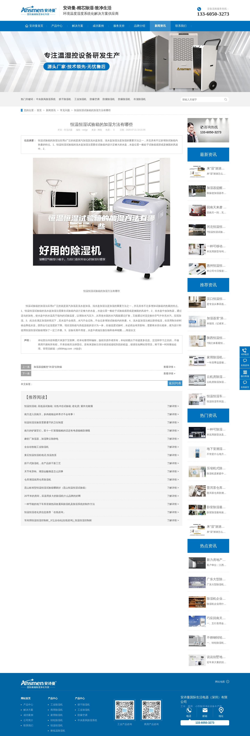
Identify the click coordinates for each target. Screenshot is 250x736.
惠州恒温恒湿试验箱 (217, 265)
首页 (39, 110)
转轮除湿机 (57, 720)
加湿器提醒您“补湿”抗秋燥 (48, 366)
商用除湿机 (57, 709)
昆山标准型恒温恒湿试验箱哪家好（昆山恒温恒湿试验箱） (56, 487)
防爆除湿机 (124, 99)
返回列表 (175, 383)
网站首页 (26, 698)
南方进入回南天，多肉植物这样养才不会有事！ (49, 414)
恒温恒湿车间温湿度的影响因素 (217, 396)
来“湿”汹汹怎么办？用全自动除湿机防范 (217, 168)
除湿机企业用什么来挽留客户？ (217, 598)
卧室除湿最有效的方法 (217, 507)
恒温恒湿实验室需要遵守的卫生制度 (43, 422)
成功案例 (98, 25)
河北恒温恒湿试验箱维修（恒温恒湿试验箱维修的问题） (217, 226)
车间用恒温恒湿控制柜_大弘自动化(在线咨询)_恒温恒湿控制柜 (58, 520)
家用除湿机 (57, 715)
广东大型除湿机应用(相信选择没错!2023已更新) (217, 579)
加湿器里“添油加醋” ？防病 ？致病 (217, 318)
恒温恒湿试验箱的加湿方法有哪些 (92, 110)
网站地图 (220, 681)
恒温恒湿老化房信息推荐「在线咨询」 (45, 512)
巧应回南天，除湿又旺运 (217, 618)
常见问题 (65, 110)
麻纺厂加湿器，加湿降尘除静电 (41, 438)
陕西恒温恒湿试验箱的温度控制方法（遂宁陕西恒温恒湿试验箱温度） (217, 338)
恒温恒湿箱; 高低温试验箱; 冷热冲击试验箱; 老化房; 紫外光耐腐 (58, 406)
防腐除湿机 (109, 99)
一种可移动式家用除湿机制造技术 (217, 246)
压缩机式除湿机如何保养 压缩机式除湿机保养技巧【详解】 (217, 468)
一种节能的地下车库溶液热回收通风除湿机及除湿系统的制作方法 (59, 504)
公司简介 (28, 720)
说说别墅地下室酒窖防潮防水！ (217, 657)
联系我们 (180, 25)
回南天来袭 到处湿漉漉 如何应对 (217, 207)
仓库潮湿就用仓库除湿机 (37, 479)
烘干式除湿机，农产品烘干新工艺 (42, 463)
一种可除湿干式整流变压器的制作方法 (217, 429)
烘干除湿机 (65, 99)
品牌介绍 (139, 25)
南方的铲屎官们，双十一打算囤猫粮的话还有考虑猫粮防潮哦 (57, 430)
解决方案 (77, 25)
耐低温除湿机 (58, 730)
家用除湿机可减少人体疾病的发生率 (217, 357)
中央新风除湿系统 (46, 99)
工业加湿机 (80, 99)
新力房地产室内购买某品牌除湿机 (217, 560)
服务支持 (118, 25)
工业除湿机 (57, 704)
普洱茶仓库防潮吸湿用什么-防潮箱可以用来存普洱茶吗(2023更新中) (217, 487)
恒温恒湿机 (57, 725)
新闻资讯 (160, 25)
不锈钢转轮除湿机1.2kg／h (217, 637)
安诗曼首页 (36, 25)
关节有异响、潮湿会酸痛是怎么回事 (43, 471)
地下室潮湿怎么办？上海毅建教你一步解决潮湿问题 (217, 449)
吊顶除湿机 (140, 99)
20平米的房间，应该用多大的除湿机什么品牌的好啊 (52, 495)
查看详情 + (169, 366)
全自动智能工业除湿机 (36, 447)
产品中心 (56, 25)
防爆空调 (94, 99)
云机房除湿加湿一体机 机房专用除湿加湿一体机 (217, 377)
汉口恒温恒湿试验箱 (217, 299)
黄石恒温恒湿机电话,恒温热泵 (40, 455)
